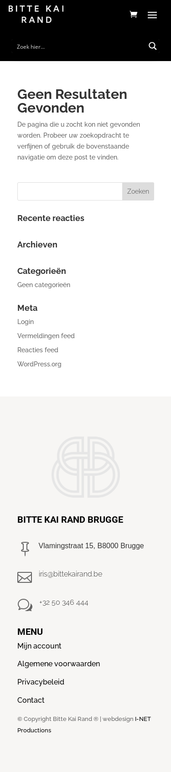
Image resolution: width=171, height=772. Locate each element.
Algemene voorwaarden (58, 663)
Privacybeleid (40, 682)
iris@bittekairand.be (70, 574)
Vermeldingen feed (46, 336)
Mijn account (39, 646)
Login (25, 321)
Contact (31, 700)
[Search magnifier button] (152, 46)
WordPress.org (39, 364)
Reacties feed (37, 350)
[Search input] (80, 46)
